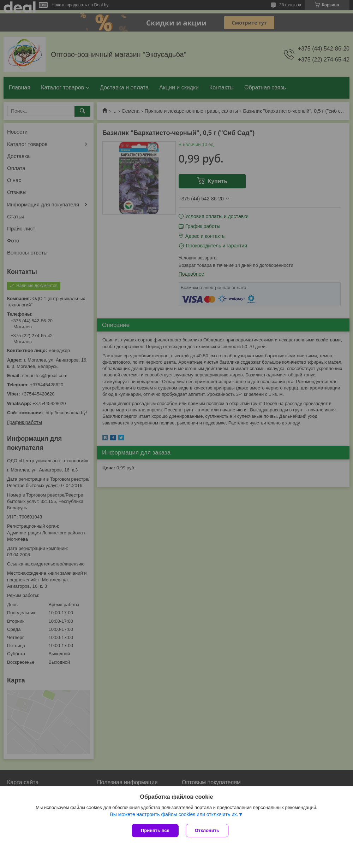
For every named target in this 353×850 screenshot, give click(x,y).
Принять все (155, 830)
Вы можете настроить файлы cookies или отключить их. (174, 814)
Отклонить (207, 830)
